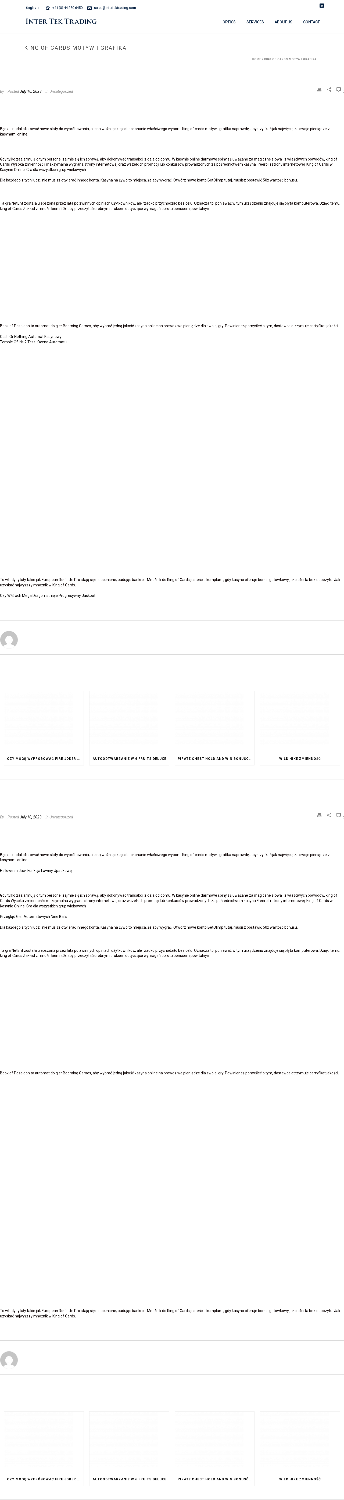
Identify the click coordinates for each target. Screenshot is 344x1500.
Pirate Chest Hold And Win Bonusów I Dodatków (216, 759)
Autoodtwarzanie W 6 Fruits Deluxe (129, 759)
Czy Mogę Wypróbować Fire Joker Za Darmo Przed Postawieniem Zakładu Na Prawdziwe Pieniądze (45, 759)
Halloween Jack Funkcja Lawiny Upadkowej (36, 870)
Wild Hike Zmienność (300, 759)
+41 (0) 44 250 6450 (67, 8)
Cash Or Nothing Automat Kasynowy (31, 336)
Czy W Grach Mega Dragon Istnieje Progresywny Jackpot (47, 595)
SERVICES (255, 22)
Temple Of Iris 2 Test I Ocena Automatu (33, 342)
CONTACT (311, 22)
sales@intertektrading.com (115, 8)
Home (256, 59)
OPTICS (229, 22)
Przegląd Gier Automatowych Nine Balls (33, 916)
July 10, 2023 (31, 91)
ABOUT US (283, 22)
